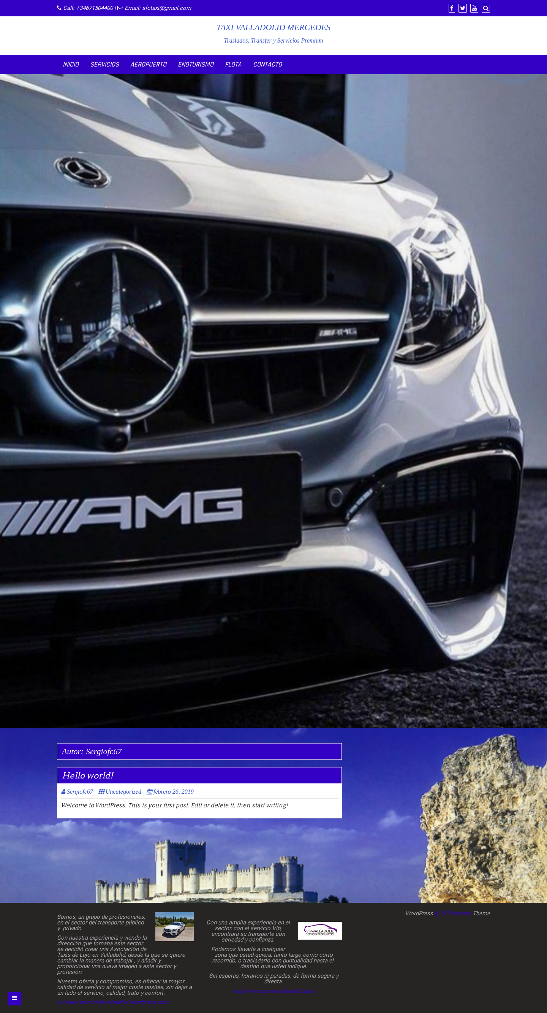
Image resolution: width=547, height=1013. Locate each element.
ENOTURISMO (195, 64)
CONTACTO (267, 64)
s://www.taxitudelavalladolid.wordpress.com (113, 1002)
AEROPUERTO (148, 64)
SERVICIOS (104, 64)
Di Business (453, 913)
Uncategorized (123, 791)
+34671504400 (94, 8)
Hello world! (87, 775)
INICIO (71, 64)
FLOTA (233, 64)
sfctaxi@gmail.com (166, 8)
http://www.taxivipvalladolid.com (273, 991)
